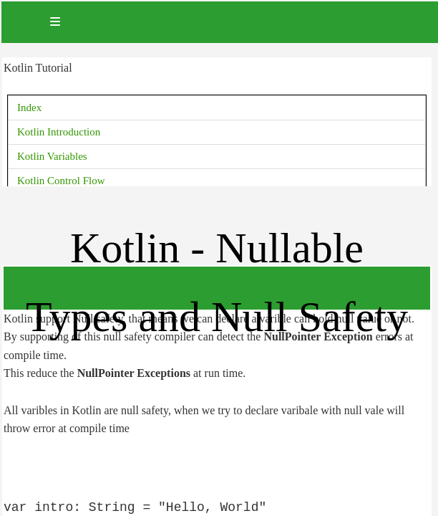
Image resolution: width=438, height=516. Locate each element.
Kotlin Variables (52, 156)
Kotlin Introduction (58, 132)
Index (29, 107)
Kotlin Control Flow (61, 180)
